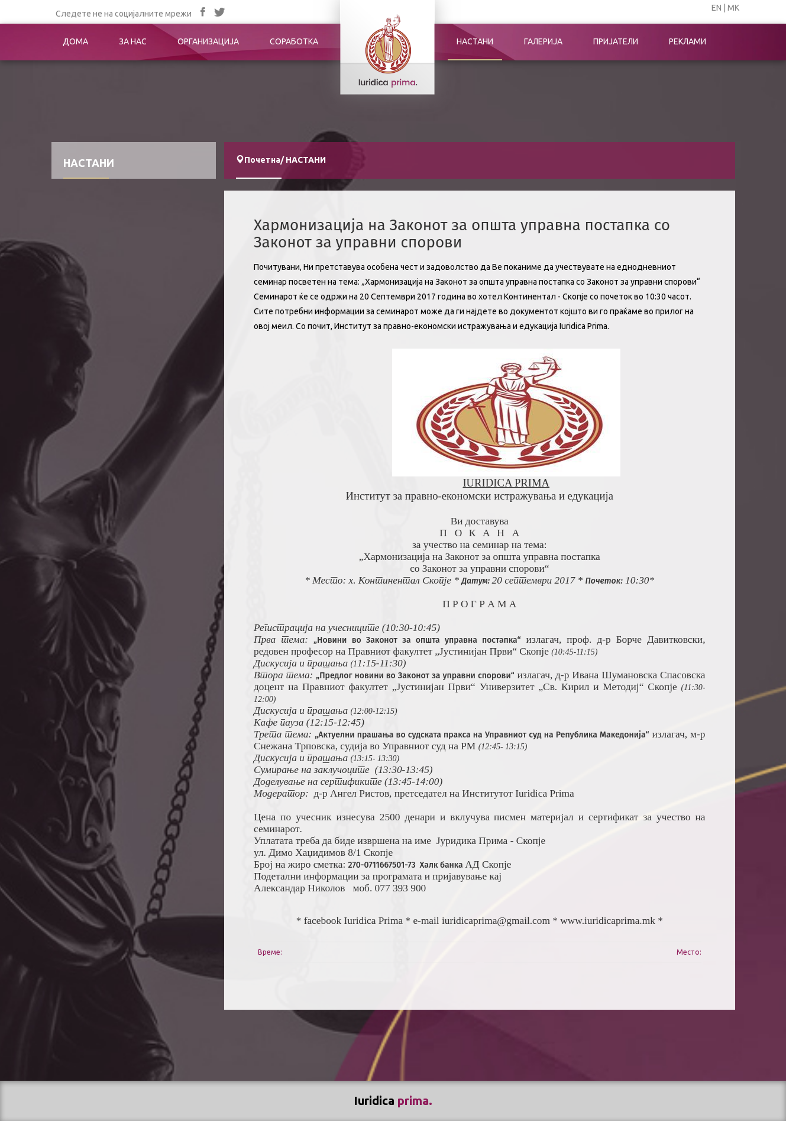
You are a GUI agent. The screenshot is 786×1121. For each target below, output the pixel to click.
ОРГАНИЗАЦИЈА (208, 41)
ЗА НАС (133, 41)
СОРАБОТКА (294, 41)
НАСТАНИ (475, 41)
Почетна (262, 160)
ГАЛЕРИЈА (543, 41)
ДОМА (75, 41)
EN (716, 7)
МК (733, 7)
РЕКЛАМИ (687, 41)
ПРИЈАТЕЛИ (615, 41)
